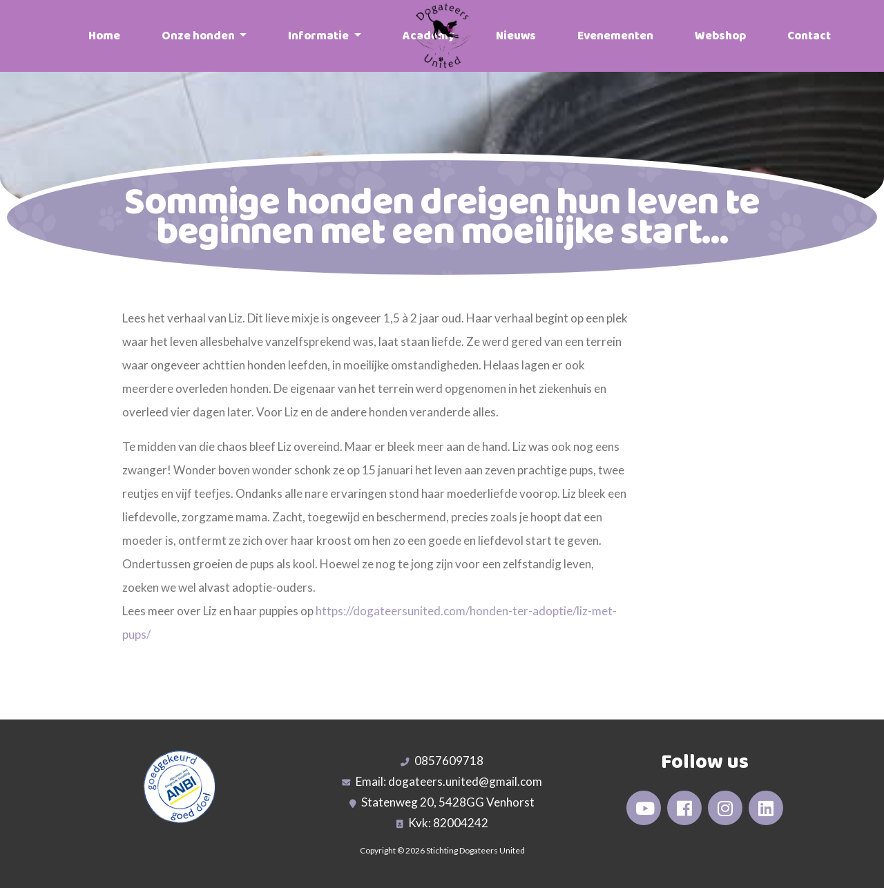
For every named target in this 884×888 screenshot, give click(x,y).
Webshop (720, 36)
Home (104, 36)
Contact (809, 36)
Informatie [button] (319, 36)
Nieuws (516, 36)
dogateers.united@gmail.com (465, 781)
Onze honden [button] (199, 36)
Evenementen (615, 36)
